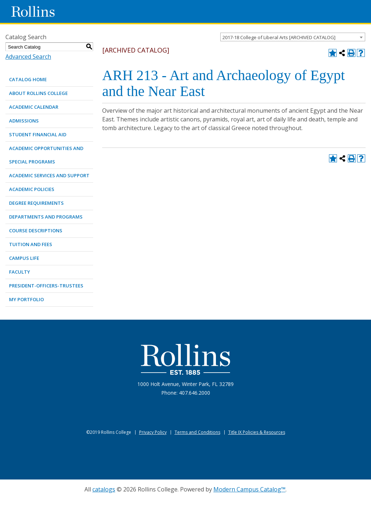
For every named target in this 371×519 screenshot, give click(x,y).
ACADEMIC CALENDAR (33, 107)
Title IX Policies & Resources (256, 432)
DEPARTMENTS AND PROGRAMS (46, 216)
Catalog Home (28, 79)
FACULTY (19, 272)
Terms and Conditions (197, 432)
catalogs (103, 489)
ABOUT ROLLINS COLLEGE (38, 93)
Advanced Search (28, 57)
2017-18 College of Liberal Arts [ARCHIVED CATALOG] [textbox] (278, 37)
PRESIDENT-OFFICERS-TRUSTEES (46, 285)
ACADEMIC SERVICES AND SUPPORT (49, 175)
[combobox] (292, 37)
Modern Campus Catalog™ (249, 489)
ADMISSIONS (24, 120)
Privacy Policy (153, 432)
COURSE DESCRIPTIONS (35, 230)
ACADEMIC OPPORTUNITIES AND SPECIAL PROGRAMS (46, 155)
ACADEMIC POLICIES (31, 189)
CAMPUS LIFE (24, 258)
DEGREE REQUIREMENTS (36, 203)
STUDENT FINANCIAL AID (37, 134)
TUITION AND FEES (30, 244)
